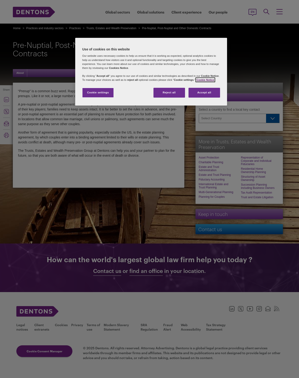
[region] (151, 72)
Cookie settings (98, 92)
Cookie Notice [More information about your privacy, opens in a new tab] (205, 79)
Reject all (169, 92)
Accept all (204, 92)
